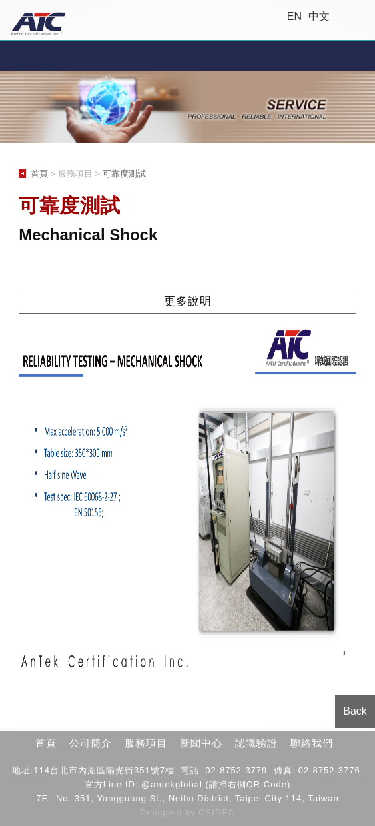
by (191, 812)
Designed (162, 812)
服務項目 (146, 743)
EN (294, 16)
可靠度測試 (124, 174)
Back (355, 711)
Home (360, 17)
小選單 (187, 55)
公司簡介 (90, 743)
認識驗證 (256, 743)
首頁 (39, 174)
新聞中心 (201, 743)
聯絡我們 (311, 743)
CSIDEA (216, 812)
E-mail (344, 17)
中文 (319, 16)
